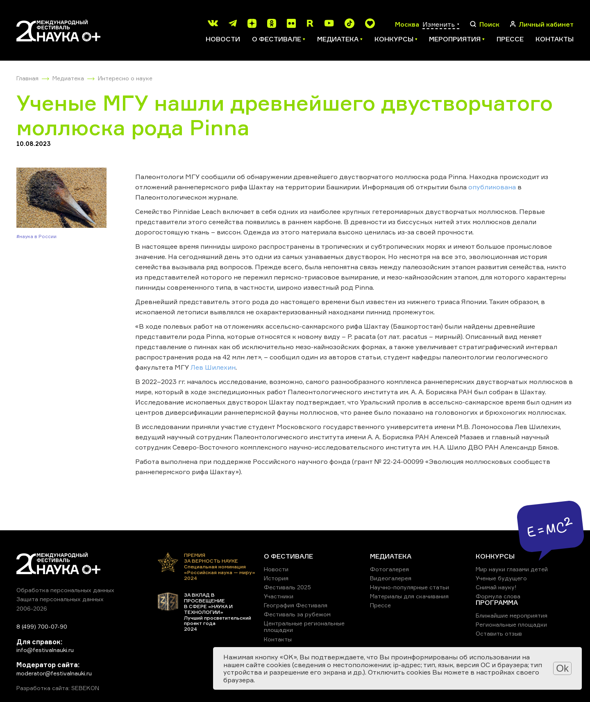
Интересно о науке (125, 78)
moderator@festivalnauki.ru (54, 673)
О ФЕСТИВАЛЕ (288, 556)
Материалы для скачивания (409, 596)
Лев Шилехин (213, 367)
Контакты (555, 39)
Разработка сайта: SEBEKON (57, 688)
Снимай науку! (496, 587)
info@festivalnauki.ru (45, 649)
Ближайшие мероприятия (511, 615)
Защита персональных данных (60, 598)
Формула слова (498, 596)
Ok (562, 668)
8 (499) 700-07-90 (41, 626)
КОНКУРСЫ (495, 556)
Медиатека (68, 78)
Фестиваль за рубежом (297, 614)
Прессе (510, 39)
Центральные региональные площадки (304, 626)
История (276, 578)
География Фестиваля (295, 605)
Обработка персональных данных (65, 589)
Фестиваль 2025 (287, 587)
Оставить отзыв (499, 633)
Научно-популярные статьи (409, 587)
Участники (278, 596)
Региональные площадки (511, 624)
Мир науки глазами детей (512, 569)
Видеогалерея (390, 578)
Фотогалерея (389, 569)
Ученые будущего (501, 578)
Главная (27, 78)
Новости (223, 39)
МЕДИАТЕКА (390, 556)
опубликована (492, 187)
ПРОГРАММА (497, 602)
